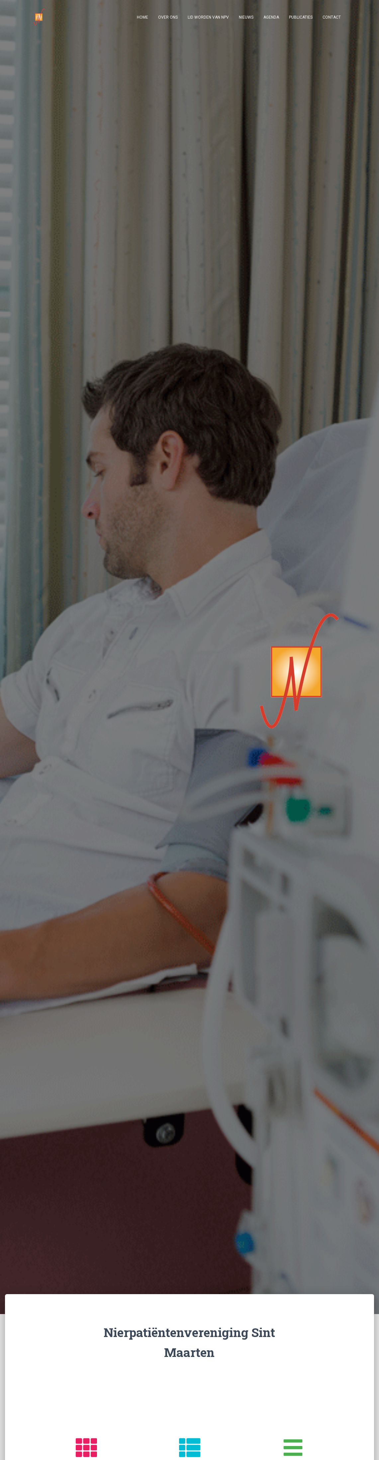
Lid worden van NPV (208, 17)
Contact (332, 17)
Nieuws (246, 17)
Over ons (168, 17)
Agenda (271, 17)
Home (142, 17)
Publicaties (301, 17)
